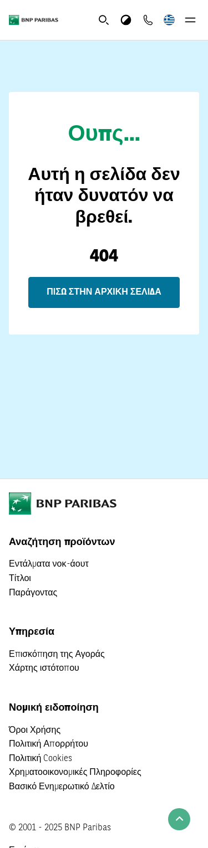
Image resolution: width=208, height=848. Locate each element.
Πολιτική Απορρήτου (48, 744)
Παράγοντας (33, 593)
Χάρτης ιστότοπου (44, 668)
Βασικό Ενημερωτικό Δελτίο (62, 787)
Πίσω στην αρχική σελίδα (104, 292)
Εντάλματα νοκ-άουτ (49, 564)
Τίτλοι (20, 578)
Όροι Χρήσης (34, 730)
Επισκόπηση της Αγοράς (57, 654)
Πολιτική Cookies (40, 758)
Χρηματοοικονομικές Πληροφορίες (75, 772)
